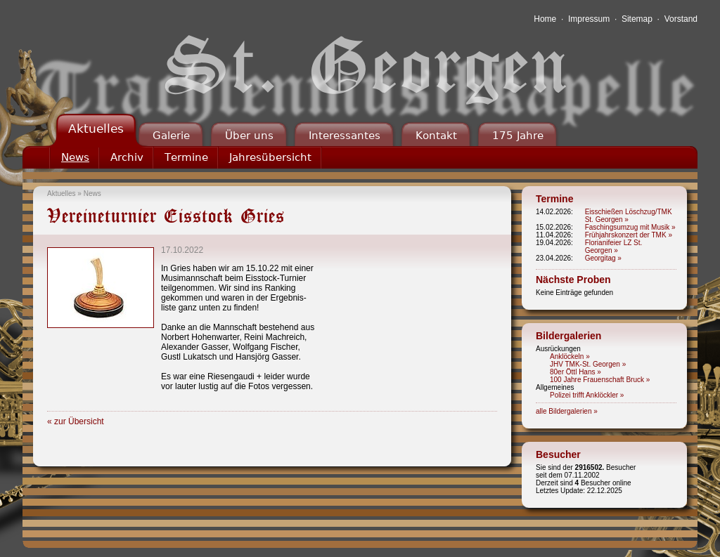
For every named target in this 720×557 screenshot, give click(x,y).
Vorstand (681, 19)
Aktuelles (96, 129)
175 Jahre (518, 135)
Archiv (126, 157)
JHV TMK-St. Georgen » (588, 364)
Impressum (589, 19)
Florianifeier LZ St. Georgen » (614, 246)
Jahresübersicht (270, 157)
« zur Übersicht (75, 421)
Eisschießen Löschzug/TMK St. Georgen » (628, 215)
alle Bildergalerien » (567, 411)
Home (545, 19)
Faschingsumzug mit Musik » (630, 227)
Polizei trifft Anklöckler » (587, 395)
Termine (186, 157)
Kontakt (436, 135)
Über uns (249, 135)
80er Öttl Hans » (575, 372)
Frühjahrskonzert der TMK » (628, 235)
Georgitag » (603, 258)
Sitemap (637, 19)
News (75, 157)
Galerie (171, 135)
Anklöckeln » (570, 356)
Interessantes (344, 135)
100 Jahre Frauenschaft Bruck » (600, 380)
